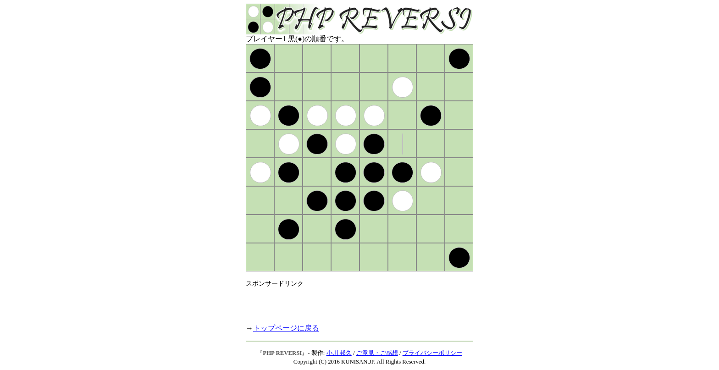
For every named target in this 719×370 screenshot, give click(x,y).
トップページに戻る (286, 328)
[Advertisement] (353, 301)
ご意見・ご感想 (377, 353)
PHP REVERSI (282, 353)
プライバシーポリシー (432, 353)
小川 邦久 (339, 353)
